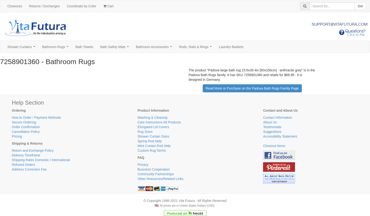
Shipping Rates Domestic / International (41, 160)
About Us (270, 122)
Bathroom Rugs (56, 48)
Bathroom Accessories (155, 48)
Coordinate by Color (81, 6)
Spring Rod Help (150, 141)
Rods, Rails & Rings (196, 48)
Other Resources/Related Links (161, 179)
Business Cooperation (154, 169)
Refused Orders (23, 165)
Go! (360, 6)
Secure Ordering (24, 122)
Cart (108, 6)
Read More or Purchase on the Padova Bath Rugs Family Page (252, 88)
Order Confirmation (26, 127)
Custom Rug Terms (152, 150)
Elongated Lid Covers (153, 127)
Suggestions (272, 132)
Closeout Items (274, 146)
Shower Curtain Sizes (153, 136)
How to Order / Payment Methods (36, 117)
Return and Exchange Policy (33, 150)
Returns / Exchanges (44, 6)
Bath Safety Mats (115, 48)
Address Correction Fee (29, 169)
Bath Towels (84, 47)
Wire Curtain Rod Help (154, 146)
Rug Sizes (145, 132)
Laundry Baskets (231, 47)
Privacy (143, 165)
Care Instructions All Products (159, 122)
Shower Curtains (22, 48)
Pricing (17, 136)
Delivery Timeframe (26, 155)
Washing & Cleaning (152, 117)
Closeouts (14, 6)
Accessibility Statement (280, 136)
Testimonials (272, 127)
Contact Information (277, 117)
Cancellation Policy (26, 132)
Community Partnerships (156, 174)
